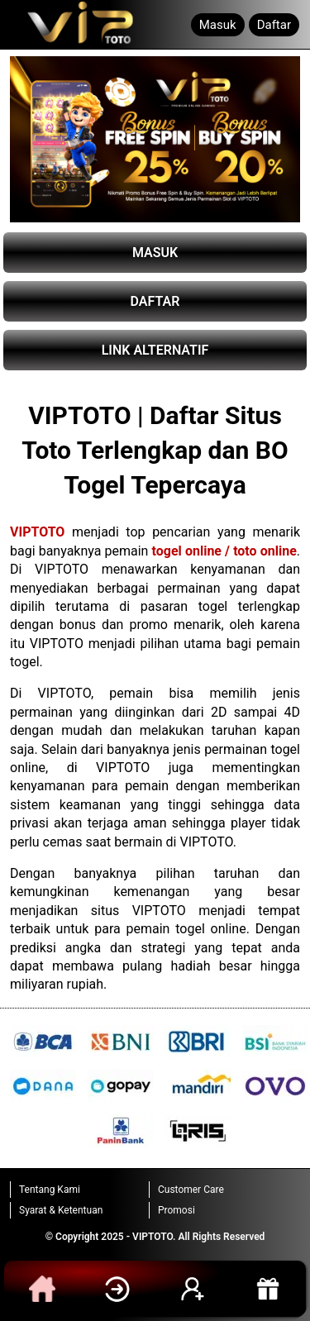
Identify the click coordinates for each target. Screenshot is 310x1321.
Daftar (274, 24)
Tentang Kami (49, 1189)
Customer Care (191, 1189)
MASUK (155, 252)
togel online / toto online (224, 551)
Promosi (176, 1210)
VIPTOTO (37, 532)
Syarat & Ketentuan (61, 1210)
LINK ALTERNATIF (155, 350)
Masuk (217, 24)
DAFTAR (155, 301)
